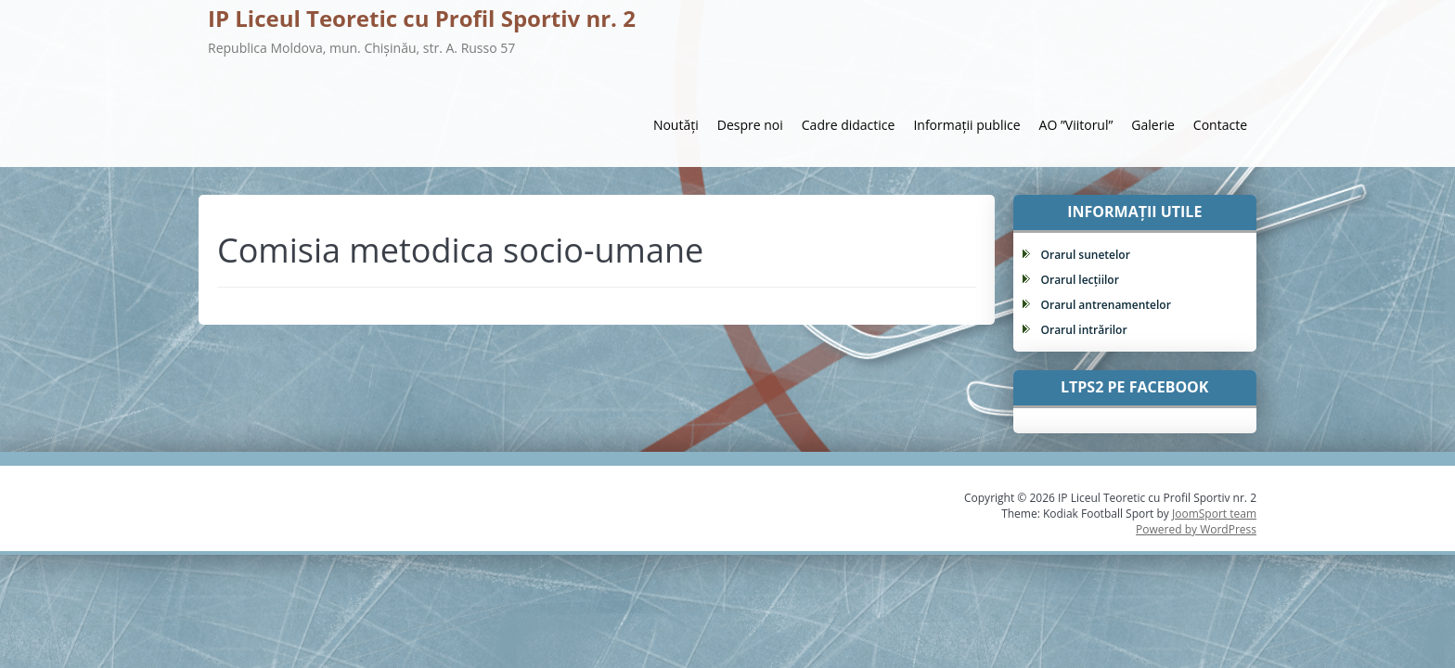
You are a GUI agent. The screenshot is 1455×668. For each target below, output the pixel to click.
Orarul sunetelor (1085, 255)
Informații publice (966, 125)
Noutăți (676, 125)
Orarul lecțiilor (1080, 280)
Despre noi (750, 125)
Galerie (1152, 125)
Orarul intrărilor (1084, 330)
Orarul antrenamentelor (1106, 305)
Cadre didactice (848, 125)
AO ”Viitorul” (1076, 125)
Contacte (1220, 125)
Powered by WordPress (1196, 529)
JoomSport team (1214, 513)
